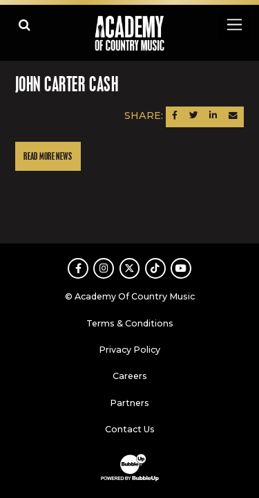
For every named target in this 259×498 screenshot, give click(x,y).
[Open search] (24, 24)
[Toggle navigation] (234, 24)
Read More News (47, 156)
